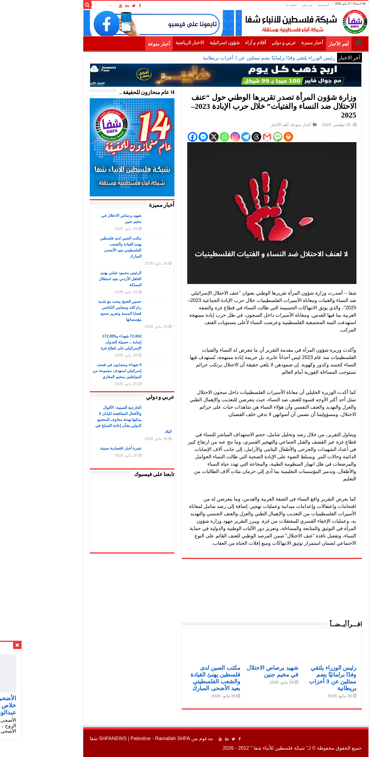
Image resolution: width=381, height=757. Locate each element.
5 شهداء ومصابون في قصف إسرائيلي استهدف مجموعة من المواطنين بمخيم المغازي (81, 371)
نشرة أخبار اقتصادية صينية (85, 448)
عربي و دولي (248, 42)
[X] (178, 137)
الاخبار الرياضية (154, 42)
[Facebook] (157, 137)
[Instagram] (200, 137)
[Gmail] (232, 137)
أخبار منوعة (124, 44)
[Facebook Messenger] (168, 137)
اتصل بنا (256, 5)
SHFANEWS (77, 738)
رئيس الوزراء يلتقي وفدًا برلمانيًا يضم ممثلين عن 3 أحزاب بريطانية (234, 58)
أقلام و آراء (220, 42)
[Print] (253, 137)
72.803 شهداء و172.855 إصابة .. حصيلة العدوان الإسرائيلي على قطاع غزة (86, 342)
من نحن (272, 5)
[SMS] (242, 137)
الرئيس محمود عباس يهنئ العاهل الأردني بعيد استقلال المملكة (85, 279)
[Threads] (221, 137)
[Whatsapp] (189, 137)
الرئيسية (288, 5)
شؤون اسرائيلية (189, 42)
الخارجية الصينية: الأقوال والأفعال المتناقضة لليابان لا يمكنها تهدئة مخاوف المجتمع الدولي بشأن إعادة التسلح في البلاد (98, 419)
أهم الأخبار (303, 44)
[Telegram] (210, 137)
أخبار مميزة (277, 42)
